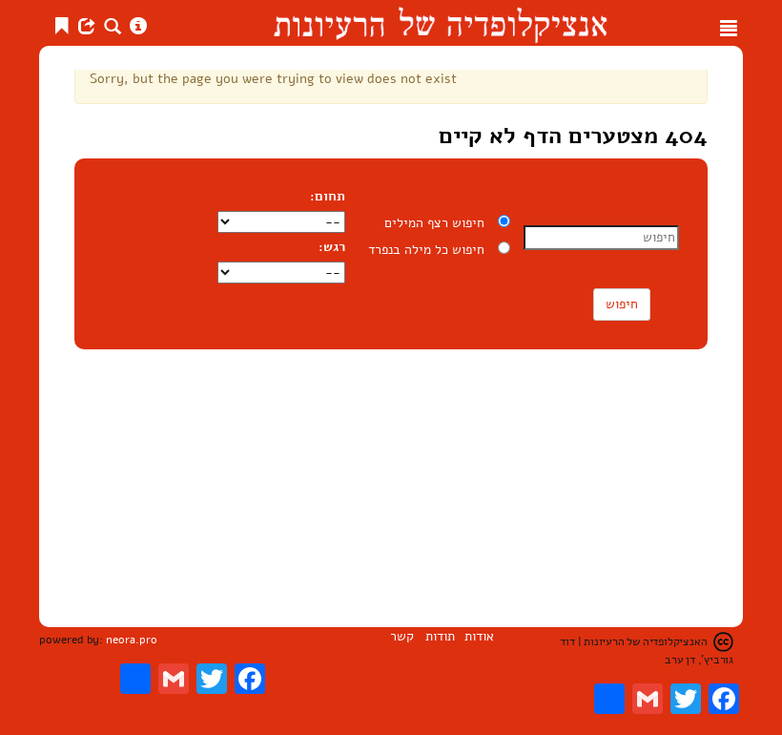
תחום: (330, 196)
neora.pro (131, 639)
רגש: (332, 247)
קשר (402, 636)
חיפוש (622, 304)
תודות (440, 636)
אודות (479, 636)
